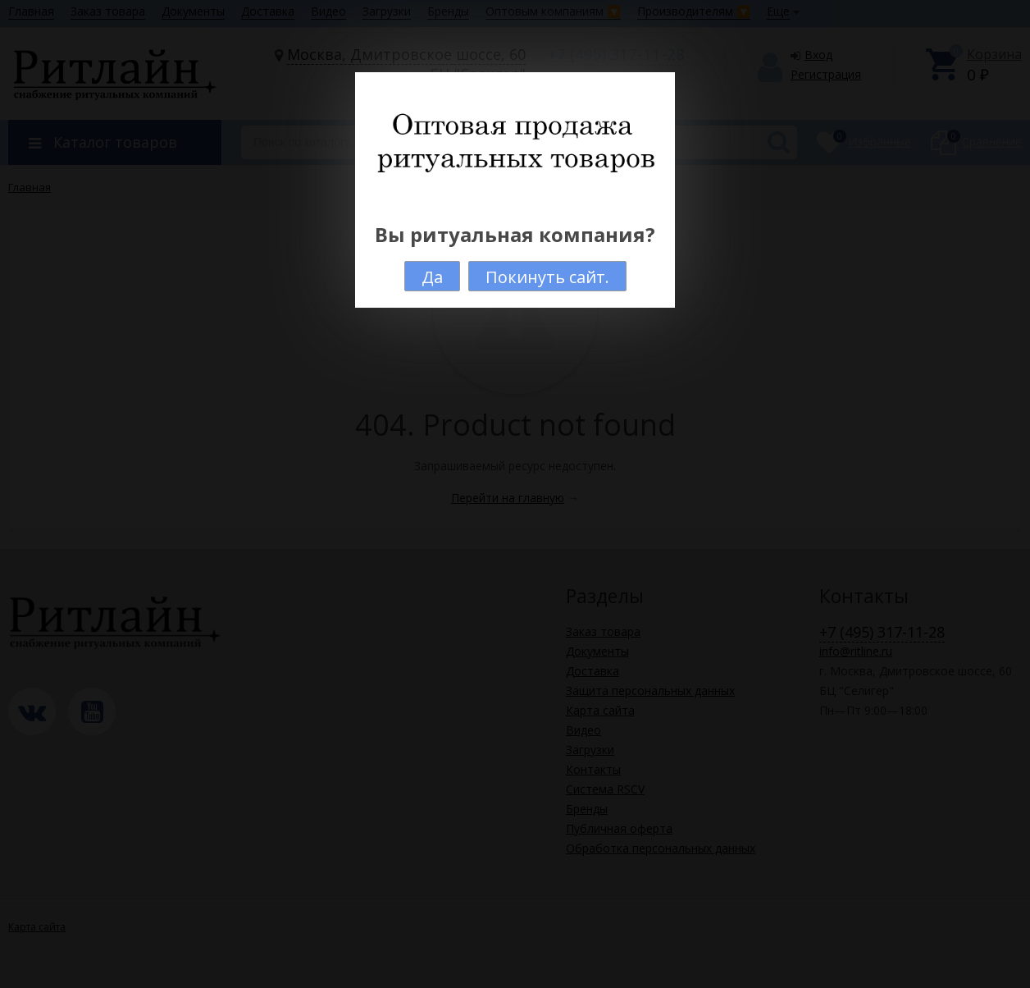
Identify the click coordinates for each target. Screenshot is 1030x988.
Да (432, 277)
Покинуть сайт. (547, 277)
